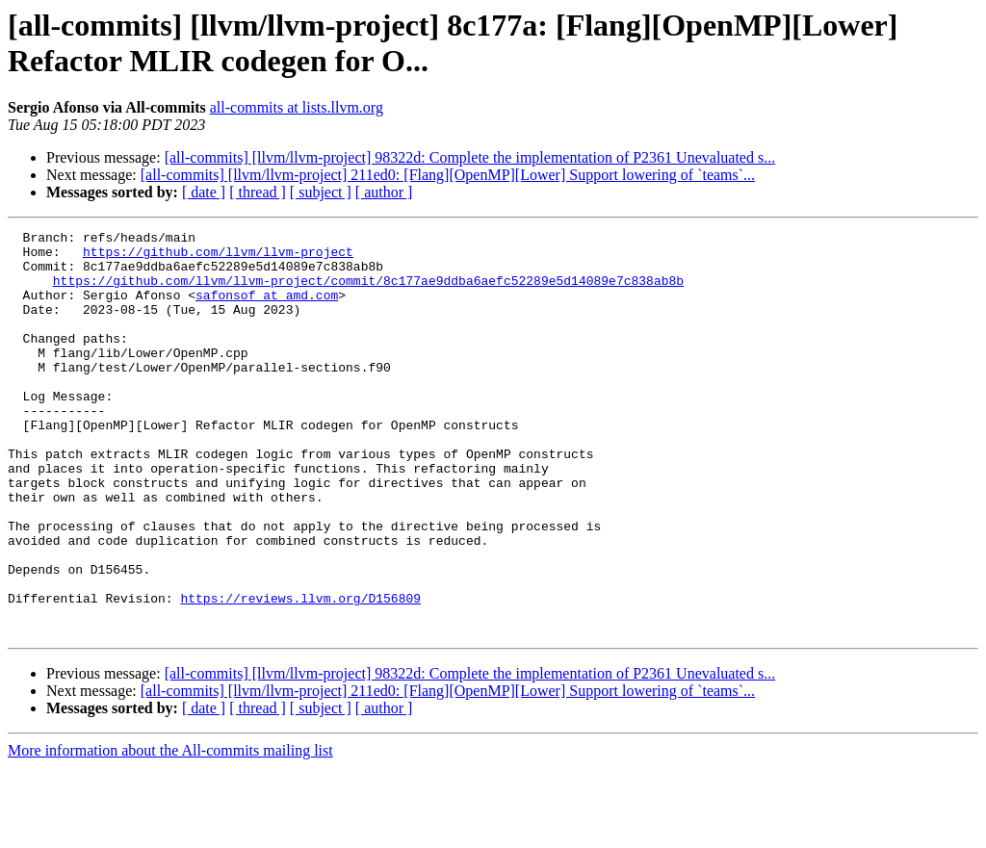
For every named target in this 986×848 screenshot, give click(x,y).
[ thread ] (257, 192)
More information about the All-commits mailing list (170, 831)
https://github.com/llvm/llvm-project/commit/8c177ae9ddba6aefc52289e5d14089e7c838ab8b (368, 291)
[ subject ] (320, 192)
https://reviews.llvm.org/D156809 (300, 672)
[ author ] (384, 192)
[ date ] (203, 192)
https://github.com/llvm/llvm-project (218, 257)
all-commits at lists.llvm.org (296, 107)
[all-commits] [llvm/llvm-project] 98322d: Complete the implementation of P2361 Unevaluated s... (470, 157)
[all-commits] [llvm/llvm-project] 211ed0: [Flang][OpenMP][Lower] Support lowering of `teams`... (448, 175)
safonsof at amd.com (266, 309)
